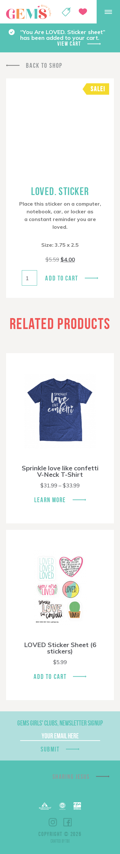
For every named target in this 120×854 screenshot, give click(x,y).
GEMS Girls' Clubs (28, 12)
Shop (66, 11)
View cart (69, 44)
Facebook (67, 822)
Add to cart (61, 278)
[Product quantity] (29, 278)
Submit (50, 749)
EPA (77, 806)
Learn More (50, 499)
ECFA (62, 806)
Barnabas (45, 806)
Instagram (53, 822)
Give (83, 11)
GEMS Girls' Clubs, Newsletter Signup (60, 722)
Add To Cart (50, 676)
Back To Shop (44, 65)
